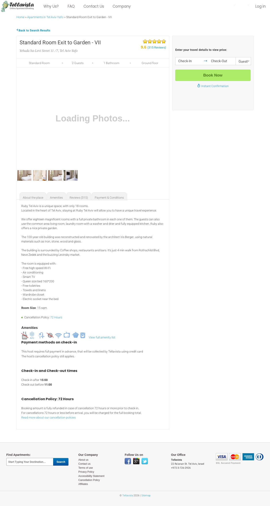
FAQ (71, 6)
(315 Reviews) (156, 47)
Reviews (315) (79, 197)
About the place (33, 197)
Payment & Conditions (109, 197)
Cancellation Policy (89, 480)
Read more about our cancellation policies (48, 417)
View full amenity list (102, 337)
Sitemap (146, 495)
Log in (260, 6)
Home (20, 17)
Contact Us (94, 6)
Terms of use (85, 467)
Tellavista (127, 495)
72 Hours (56, 317)
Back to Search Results (34, 30)
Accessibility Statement (91, 476)
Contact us (84, 463)
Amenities (56, 197)
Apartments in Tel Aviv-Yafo (45, 17)
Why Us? (51, 6)
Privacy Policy (86, 471)
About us (83, 459)
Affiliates (83, 484)
